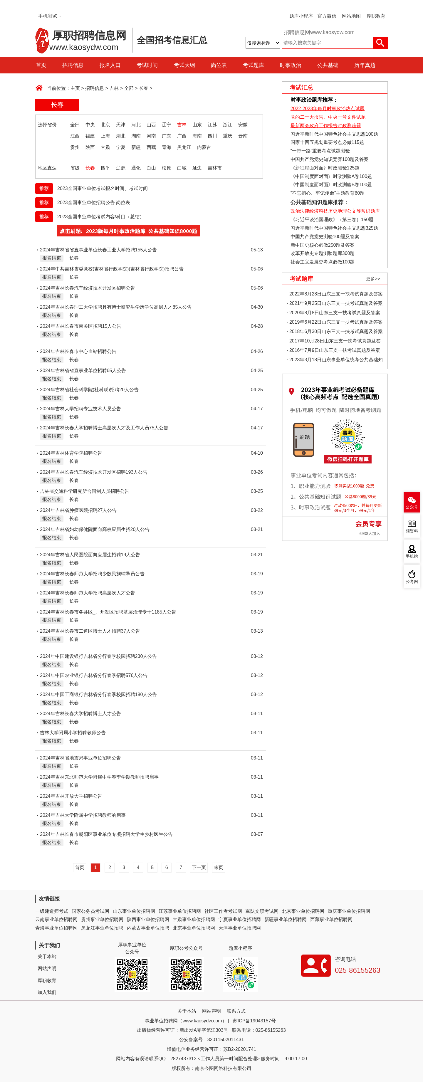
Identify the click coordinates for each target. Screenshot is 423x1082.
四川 (212, 135)
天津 (120, 124)
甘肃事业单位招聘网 (194, 919)
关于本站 (47, 956)
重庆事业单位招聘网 (349, 911)
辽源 (120, 167)
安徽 (243, 124)
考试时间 (147, 65)
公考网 (412, 581)
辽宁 (166, 124)
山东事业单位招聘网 (134, 911)
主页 (75, 88)
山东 (197, 124)
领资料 (412, 531)
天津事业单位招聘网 (240, 927)
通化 (136, 167)
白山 (151, 167)
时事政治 (290, 65)
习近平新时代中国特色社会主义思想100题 (334, 134)
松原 (166, 167)
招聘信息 (72, 65)
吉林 (114, 88)
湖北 (120, 135)
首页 (41, 65)
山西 (151, 124)
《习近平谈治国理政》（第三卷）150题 (329, 219)
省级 (75, 167)
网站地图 (351, 16)
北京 (105, 124)
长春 (143, 88)
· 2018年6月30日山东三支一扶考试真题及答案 (335, 331)
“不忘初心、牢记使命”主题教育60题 (327, 193)
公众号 (412, 507)
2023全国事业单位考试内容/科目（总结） (100, 216)
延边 (197, 167)
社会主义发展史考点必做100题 (323, 261)
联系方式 (236, 1011)
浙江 (227, 124)
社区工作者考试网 (223, 911)
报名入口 (110, 65)
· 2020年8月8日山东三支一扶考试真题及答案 (333, 312)
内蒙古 (204, 147)
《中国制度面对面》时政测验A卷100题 (331, 176)
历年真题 (364, 65)
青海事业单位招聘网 (56, 927)
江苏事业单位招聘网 (180, 911)
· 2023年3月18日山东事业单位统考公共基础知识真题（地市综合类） (335, 360)
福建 (90, 135)
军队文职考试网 (262, 911)
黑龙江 (184, 147)
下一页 (199, 867)
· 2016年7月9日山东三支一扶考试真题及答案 (333, 350)
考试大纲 (184, 65)
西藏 (151, 147)
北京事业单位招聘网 (303, 911)
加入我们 (47, 992)
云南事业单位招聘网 (56, 919)
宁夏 (120, 147)
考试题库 (253, 65)
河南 (151, 135)
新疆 (136, 147)
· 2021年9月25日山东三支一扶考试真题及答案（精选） (335, 304)
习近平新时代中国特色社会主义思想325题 (334, 228)
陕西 (90, 147)
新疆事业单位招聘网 (285, 919)
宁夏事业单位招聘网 (240, 919)
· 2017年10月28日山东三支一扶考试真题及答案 (334, 342)
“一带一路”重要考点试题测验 (320, 150)
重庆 (227, 135)
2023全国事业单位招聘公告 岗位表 (93, 202)
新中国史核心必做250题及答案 (323, 245)
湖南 (136, 135)
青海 (166, 147)
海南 (197, 135)
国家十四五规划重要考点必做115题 (327, 142)
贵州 (75, 147)
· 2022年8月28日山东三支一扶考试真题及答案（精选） (335, 295)
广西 (182, 135)
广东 (166, 135)
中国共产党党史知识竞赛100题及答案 (330, 159)
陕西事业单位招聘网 (148, 919)
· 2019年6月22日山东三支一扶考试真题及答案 (335, 322)
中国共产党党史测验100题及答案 (325, 236)
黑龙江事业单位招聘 (102, 927)
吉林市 (215, 167)
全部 (129, 88)
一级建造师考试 (51, 911)
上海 (105, 135)
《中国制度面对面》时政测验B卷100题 (331, 184)
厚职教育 (376, 16)
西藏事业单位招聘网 (331, 919)
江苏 (212, 124)
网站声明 (47, 968)
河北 (136, 124)
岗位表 (219, 65)
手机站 (412, 556)
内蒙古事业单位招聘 (148, 927)
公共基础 (327, 65)
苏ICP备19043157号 (254, 1020)
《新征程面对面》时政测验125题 (325, 167)
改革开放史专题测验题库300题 (322, 253)
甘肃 (105, 147)
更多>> (373, 278)
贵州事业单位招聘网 (102, 919)
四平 (105, 167)
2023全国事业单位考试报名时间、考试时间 (102, 188)
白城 (182, 167)
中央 (90, 124)
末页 (218, 867)
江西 (75, 135)
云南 (243, 135)
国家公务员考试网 (90, 911)
